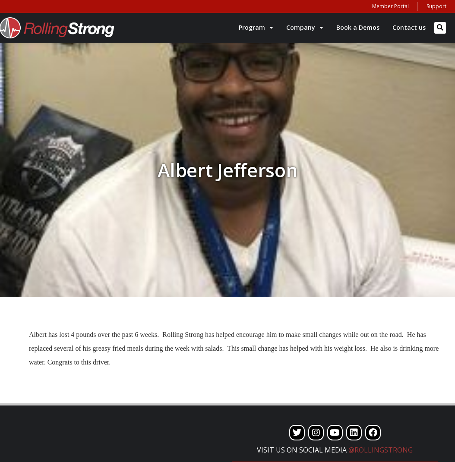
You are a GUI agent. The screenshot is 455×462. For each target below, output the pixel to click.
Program (256, 27)
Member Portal (390, 6)
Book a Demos (357, 27)
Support (436, 6)
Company (304, 27)
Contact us (409, 27)
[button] (440, 28)
